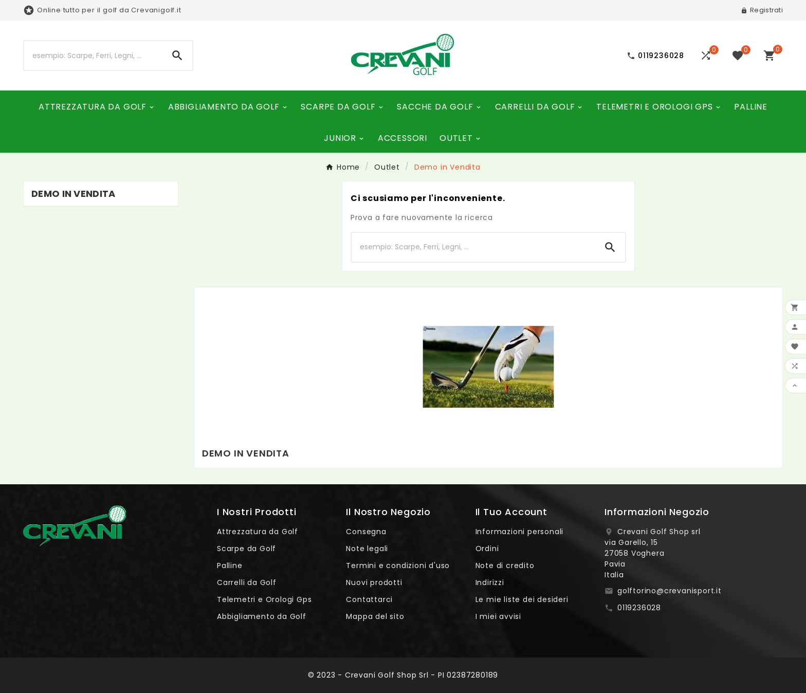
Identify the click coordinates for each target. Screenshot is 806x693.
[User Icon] (762, 10)
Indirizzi (489, 582)
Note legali (367, 548)
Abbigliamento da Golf (261, 616)
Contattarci (369, 599)
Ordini (487, 548)
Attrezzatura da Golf (257, 531)
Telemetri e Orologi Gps (264, 599)
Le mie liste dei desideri (522, 599)
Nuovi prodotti (374, 582)
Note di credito (505, 565)
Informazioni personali (519, 531)
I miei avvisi (498, 616)
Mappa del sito (375, 616)
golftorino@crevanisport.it (669, 591)
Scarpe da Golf (246, 548)
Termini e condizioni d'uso (398, 565)
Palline (230, 565)
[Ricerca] (93, 55)
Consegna (366, 531)
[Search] (177, 55)
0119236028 (639, 608)
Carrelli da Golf (247, 582)
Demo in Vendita (73, 193)
